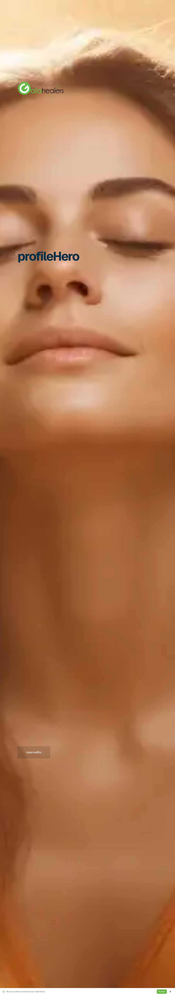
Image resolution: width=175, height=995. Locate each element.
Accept (162, 991)
